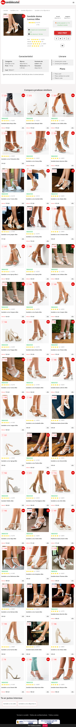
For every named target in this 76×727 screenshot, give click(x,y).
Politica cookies (54, 715)
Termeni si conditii (23, 715)
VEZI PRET (62, 33)
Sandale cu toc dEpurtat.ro (42, 10)
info (23, 128)
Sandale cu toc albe (9, 704)
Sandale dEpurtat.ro (26, 10)
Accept (45, 725)
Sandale (5, 10)
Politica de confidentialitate (38, 715)
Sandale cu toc (14, 10)
